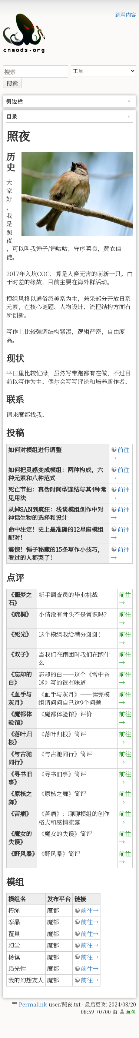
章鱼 (131, 1011)
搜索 (12, 83)
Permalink (33, 1004)
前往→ (120, 453)
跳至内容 (125, 14)
